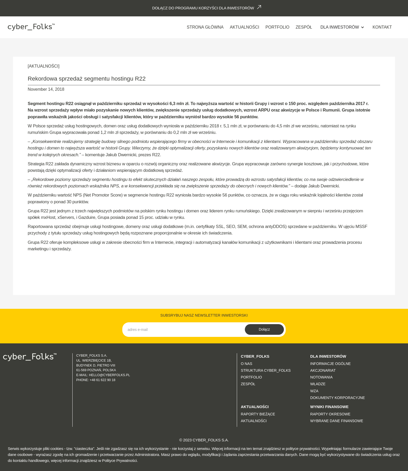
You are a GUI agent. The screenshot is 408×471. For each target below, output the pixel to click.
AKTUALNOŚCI (244, 27)
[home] (31, 27)
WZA (314, 391)
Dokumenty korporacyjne (337, 398)
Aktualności (254, 421)
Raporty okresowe (330, 414)
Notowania (321, 377)
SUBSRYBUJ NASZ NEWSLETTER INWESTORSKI (203, 315)
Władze (318, 384)
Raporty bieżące (258, 414)
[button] (342, 27)
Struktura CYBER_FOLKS (266, 370)
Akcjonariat (323, 370)
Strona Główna (205, 27)
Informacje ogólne (330, 364)
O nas (246, 364)
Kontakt (382, 27)
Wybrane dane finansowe (336, 421)
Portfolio (277, 27)
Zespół (304, 27)
